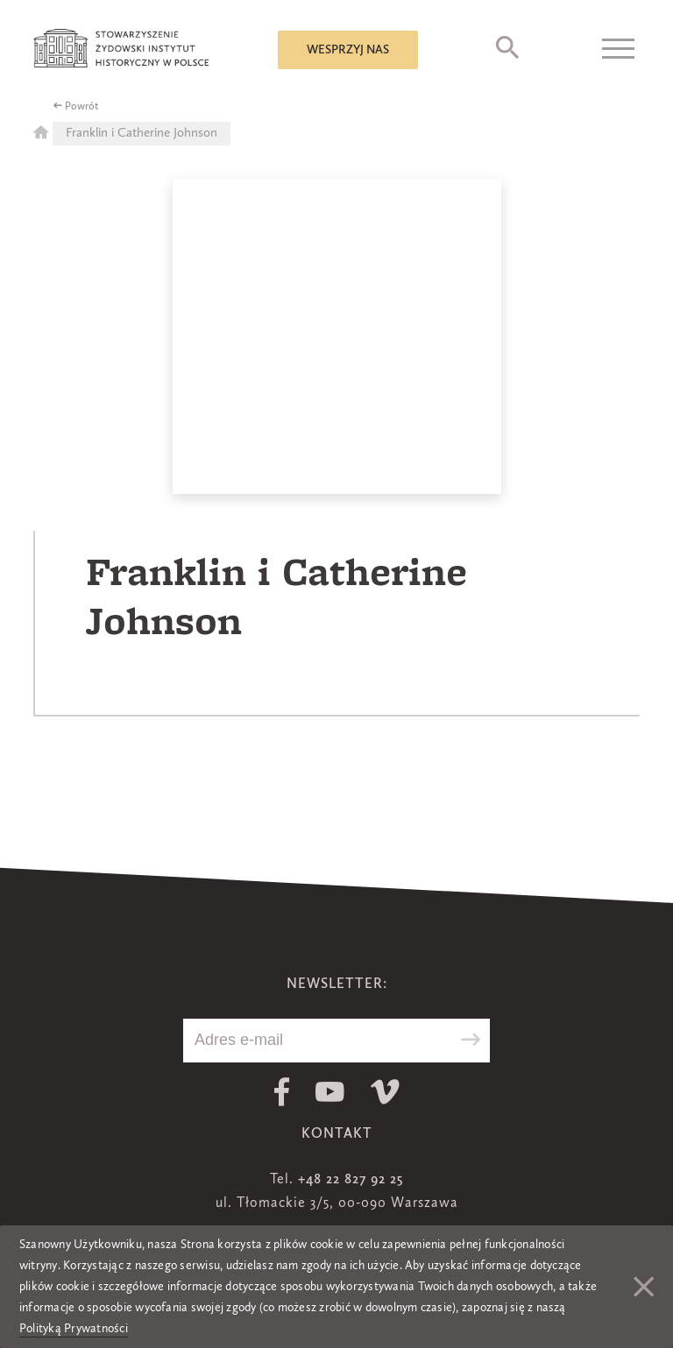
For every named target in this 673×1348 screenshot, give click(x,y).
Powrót (82, 107)
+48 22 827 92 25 (350, 1180)
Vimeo (385, 1092)
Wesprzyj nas (348, 50)
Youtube (330, 1092)
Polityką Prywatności (73, 1329)
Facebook (281, 1092)
